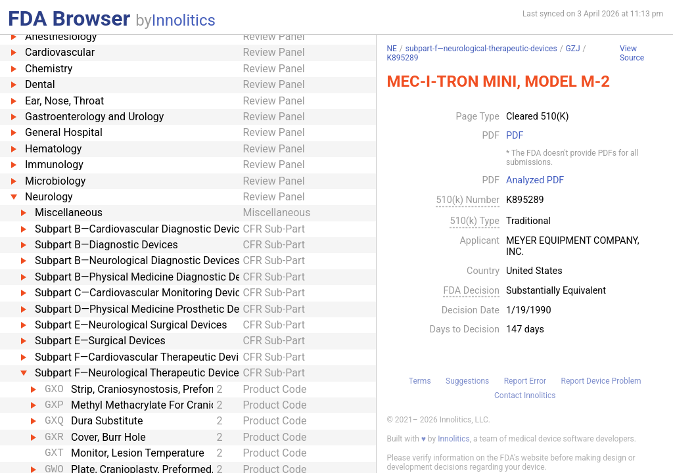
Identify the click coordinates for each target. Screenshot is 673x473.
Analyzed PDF (535, 180)
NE (391, 48)
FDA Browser (69, 18)
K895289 (402, 57)
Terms (420, 381)
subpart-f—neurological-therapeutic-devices (481, 48)
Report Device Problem (601, 381)
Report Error (525, 381)
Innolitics (184, 20)
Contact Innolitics (524, 395)
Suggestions (467, 381)
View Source (632, 53)
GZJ (573, 48)
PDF (514, 136)
